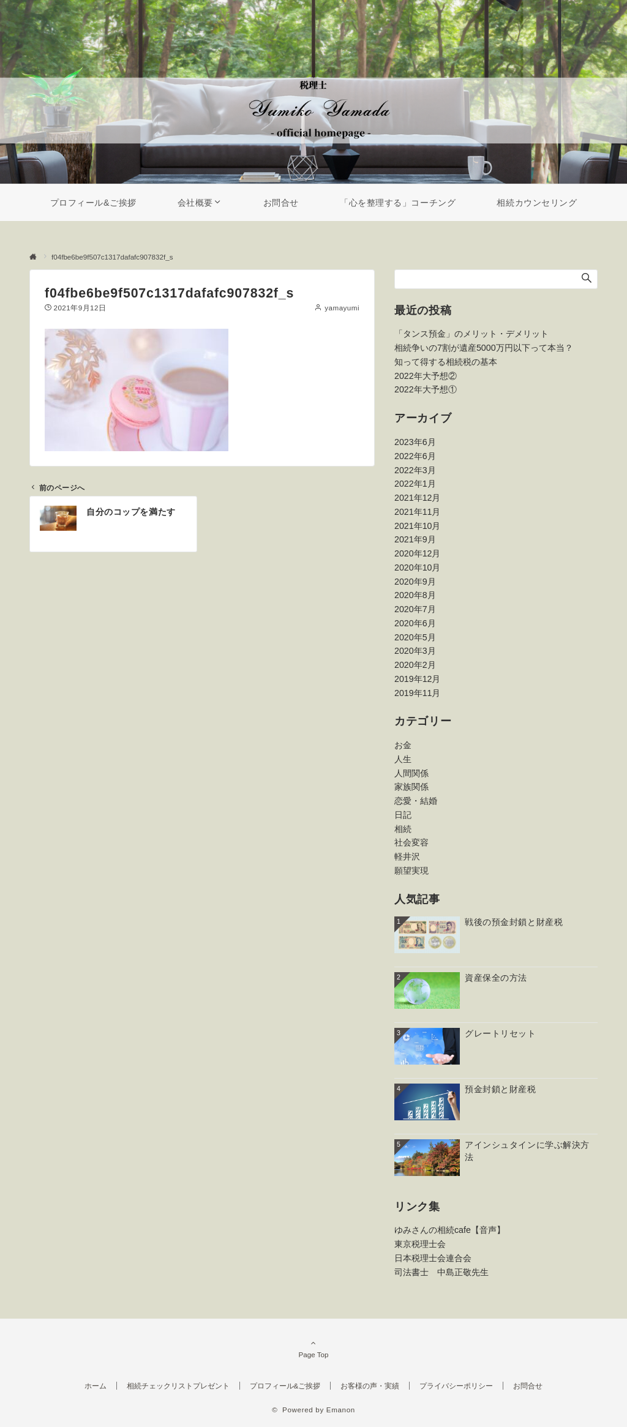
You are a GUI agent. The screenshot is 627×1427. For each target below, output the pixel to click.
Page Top (313, 1348)
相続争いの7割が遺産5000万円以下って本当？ (483, 348)
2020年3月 (415, 651)
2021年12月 (417, 498)
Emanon (340, 1410)
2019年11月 (417, 693)
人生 (402, 759)
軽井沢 (407, 856)
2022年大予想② (425, 376)
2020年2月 (415, 665)
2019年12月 (417, 679)
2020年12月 (417, 553)
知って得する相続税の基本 (445, 362)
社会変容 (411, 842)
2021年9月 (415, 539)
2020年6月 (415, 623)
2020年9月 (415, 581)
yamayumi (342, 308)
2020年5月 (415, 637)
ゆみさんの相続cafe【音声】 (449, 1230)
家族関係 (411, 787)
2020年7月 (415, 609)
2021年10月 (417, 526)
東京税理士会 (420, 1244)
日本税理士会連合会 (432, 1258)
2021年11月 (417, 512)
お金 (402, 745)
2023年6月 (415, 442)
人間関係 (411, 773)
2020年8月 (415, 595)
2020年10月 (417, 567)
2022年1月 (415, 484)
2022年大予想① (425, 389)
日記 (402, 815)
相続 (402, 829)
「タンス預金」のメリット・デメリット (471, 334)
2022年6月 (415, 456)
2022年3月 (415, 470)
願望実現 (411, 870)
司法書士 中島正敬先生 (441, 1272)
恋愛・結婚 (415, 801)
